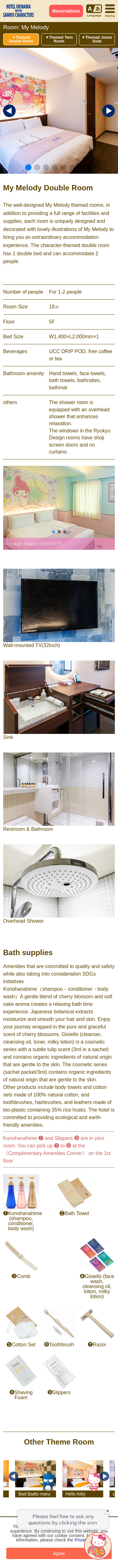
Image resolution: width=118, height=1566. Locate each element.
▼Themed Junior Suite (96, 39)
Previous (13, 1476)
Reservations (66, 11)
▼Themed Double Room (21, 39)
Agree (59, 1553)
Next (104, 1476)
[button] (28, 167)
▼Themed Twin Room (59, 39)
